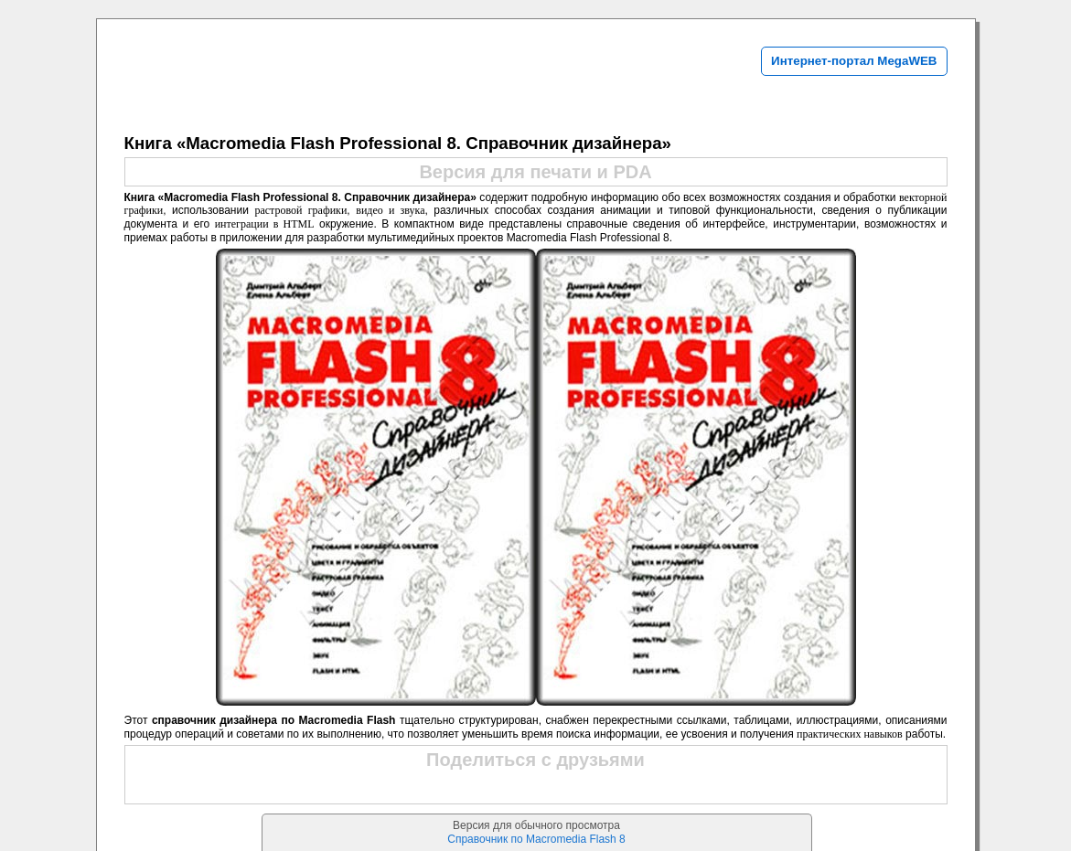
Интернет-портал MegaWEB (854, 61)
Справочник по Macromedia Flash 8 (536, 839)
